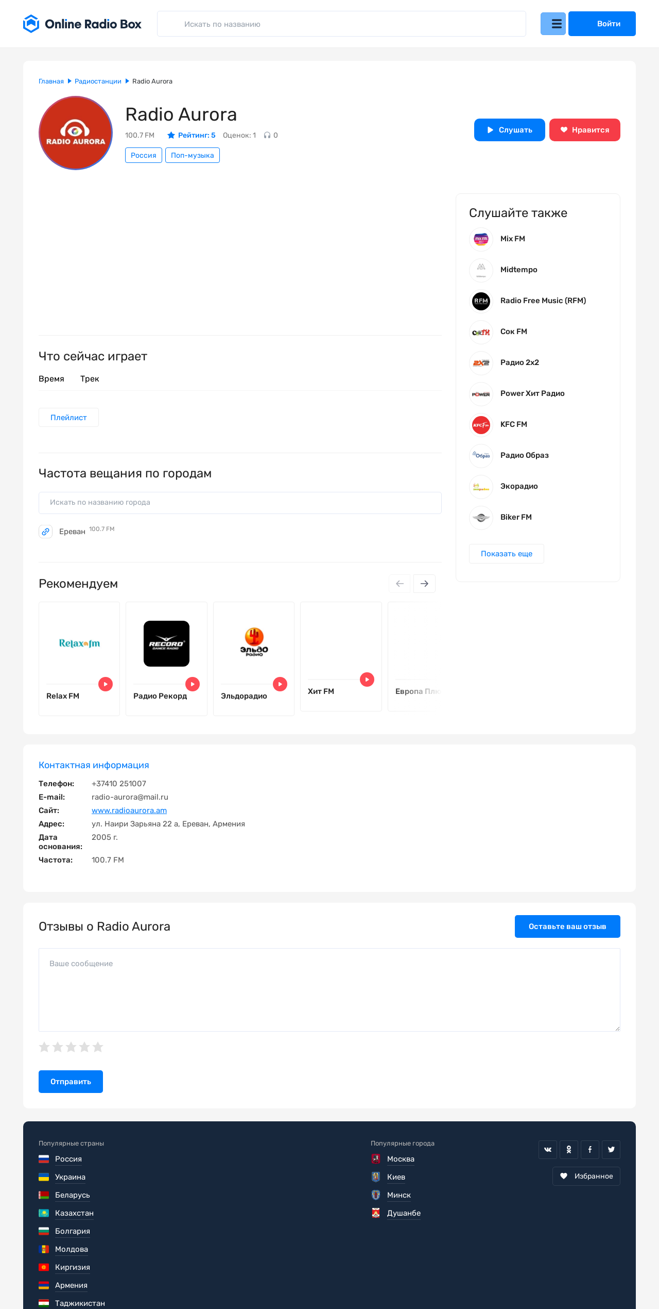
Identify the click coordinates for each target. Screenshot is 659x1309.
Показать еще (508, 559)
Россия (144, 155)
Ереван (87, 534)
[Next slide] (424, 587)
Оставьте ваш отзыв (567, 936)
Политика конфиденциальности (238, 1278)
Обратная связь (349, 1278)
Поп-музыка (192, 155)
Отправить (70, 1091)
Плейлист (70, 418)
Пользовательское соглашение (97, 1278)
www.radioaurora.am (129, 820)
